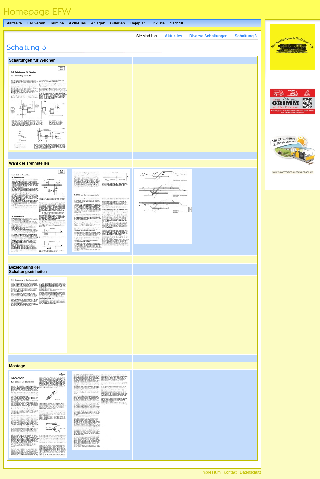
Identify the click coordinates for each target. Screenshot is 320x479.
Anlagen (98, 23)
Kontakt (230, 472)
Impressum (211, 472)
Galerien (117, 23)
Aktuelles (77, 23)
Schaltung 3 (246, 36)
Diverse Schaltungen (208, 36)
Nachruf (176, 23)
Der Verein (36, 23)
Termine (57, 23)
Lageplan (137, 23)
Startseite (13, 23)
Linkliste (158, 23)
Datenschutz (250, 472)
